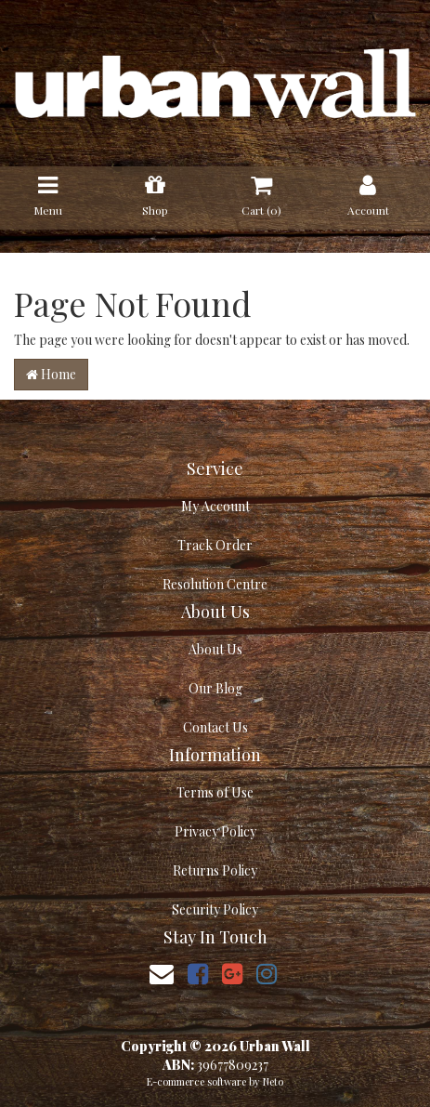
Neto (273, 1081)
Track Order (215, 545)
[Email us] (162, 972)
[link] (198, 972)
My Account (215, 506)
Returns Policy (215, 870)
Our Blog (215, 688)
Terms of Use (215, 792)
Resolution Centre (215, 584)
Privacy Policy (215, 831)
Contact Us (215, 727)
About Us (215, 649)
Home (51, 374)
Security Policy (215, 909)
